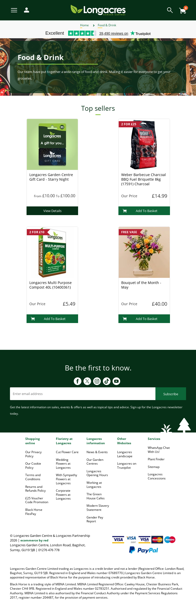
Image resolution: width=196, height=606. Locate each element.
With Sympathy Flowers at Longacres (66, 479)
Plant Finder (156, 459)
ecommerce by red (34, 540)
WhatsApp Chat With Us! (159, 450)
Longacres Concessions (157, 476)
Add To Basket (139, 210)
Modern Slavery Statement (98, 507)
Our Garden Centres (95, 461)
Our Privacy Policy (33, 454)
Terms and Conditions (33, 477)
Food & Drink (107, 25)
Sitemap (154, 467)
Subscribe (170, 394)
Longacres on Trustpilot (126, 465)
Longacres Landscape (124, 454)
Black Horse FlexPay (33, 512)
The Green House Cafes (96, 496)
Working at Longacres (94, 484)
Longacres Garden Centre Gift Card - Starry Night (51, 177)
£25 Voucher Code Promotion (36, 500)
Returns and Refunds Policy (35, 489)
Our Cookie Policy (33, 465)
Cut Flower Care (67, 452)
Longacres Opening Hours (97, 473)
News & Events (97, 452)
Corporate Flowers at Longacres (63, 494)
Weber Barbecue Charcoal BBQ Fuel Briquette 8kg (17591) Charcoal (143, 179)
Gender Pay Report (95, 519)
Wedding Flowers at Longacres (63, 463)
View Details (52, 210)
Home (84, 25)
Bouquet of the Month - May (141, 285)
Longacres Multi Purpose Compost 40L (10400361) (50, 285)
